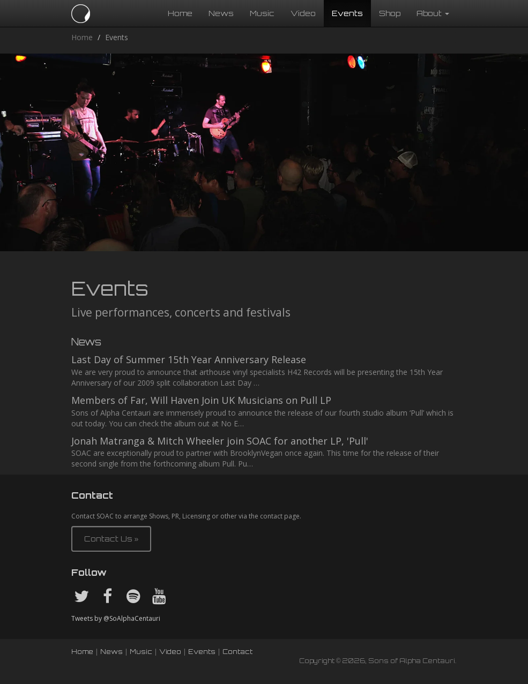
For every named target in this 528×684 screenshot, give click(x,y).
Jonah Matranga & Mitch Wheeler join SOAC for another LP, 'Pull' (219, 440)
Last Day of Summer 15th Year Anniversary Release (188, 359)
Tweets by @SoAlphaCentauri (115, 618)
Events (347, 13)
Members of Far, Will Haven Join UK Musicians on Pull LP (201, 400)
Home (180, 13)
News (221, 13)
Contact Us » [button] (111, 538)
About (433, 13)
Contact (237, 652)
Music (262, 13)
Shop (389, 13)
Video (303, 13)
